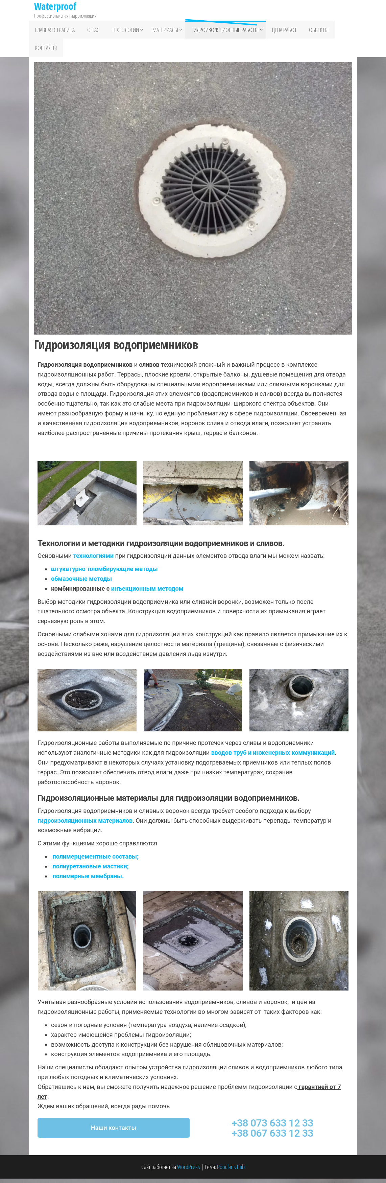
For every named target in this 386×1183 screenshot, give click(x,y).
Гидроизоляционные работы (219, 31)
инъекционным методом (147, 592)
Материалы (159, 31)
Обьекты (311, 31)
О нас (90, 31)
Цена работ (278, 31)
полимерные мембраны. (88, 880)
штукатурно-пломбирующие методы (104, 573)
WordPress (188, 1171)
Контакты (45, 51)
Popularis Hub (231, 1171)
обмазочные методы (81, 583)
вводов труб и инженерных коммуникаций (273, 757)
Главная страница (54, 31)
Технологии (119, 31)
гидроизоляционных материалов (85, 824)
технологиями (94, 560)
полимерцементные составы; (95, 860)
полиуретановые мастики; (90, 870)
